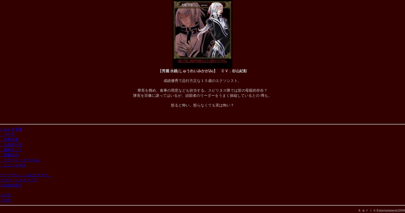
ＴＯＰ (5, 200)
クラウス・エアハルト (20, 160)
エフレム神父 (13, 165)
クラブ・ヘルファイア (18, 180)
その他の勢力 (11, 185)
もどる (5, 195)
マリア (7, 134)
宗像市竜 (9, 139)
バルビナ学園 (11, 129)
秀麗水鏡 (9, 155)
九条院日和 (11, 144)
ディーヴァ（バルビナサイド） (26, 175)
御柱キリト (11, 150)
